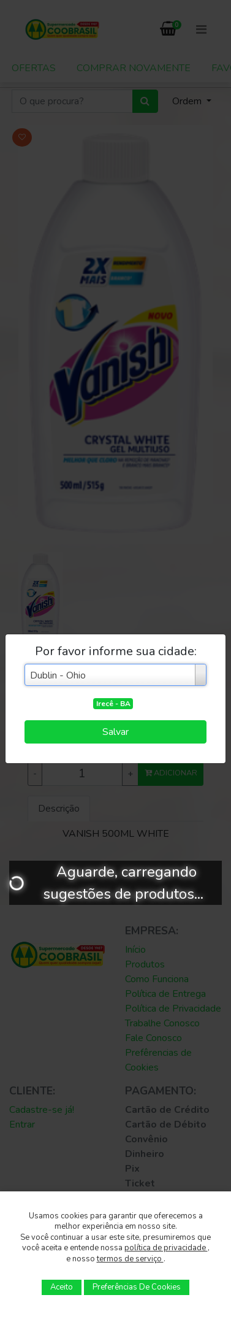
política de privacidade (166, 1247)
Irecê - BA (113, 704)
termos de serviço (130, 1258)
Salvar (115, 732)
